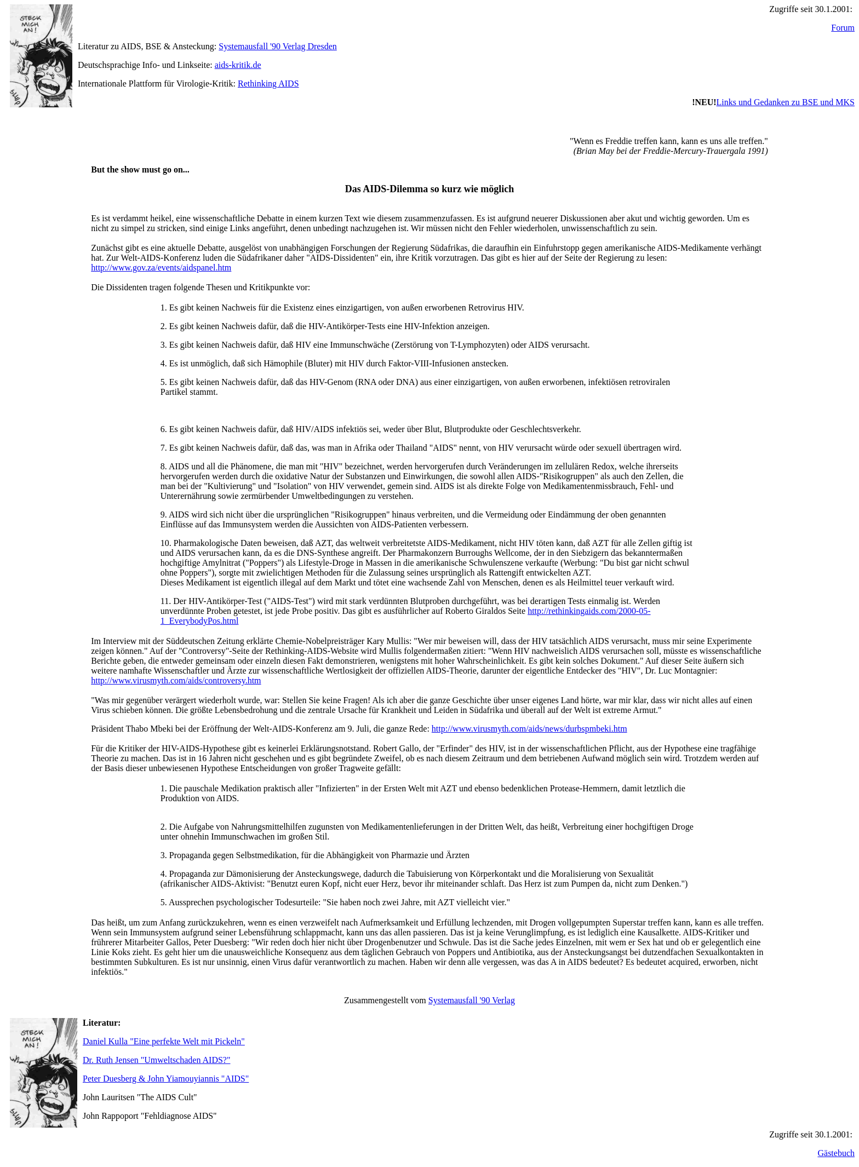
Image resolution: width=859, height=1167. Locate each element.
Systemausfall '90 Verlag (471, 1000)
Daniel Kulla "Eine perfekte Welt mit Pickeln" (164, 1041)
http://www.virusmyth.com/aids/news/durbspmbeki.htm (529, 728)
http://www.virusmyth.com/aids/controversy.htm (176, 680)
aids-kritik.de (238, 65)
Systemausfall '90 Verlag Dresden (277, 46)
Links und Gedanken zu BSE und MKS (786, 102)
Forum (843, 27)
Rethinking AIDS (268, 83)
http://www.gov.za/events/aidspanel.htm (161, 267)
